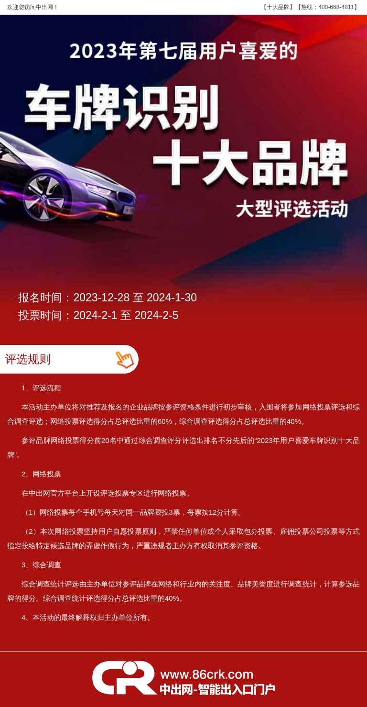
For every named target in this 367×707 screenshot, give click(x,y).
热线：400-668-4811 (327, 7)
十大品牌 (278, 7)
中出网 (44, 7)
